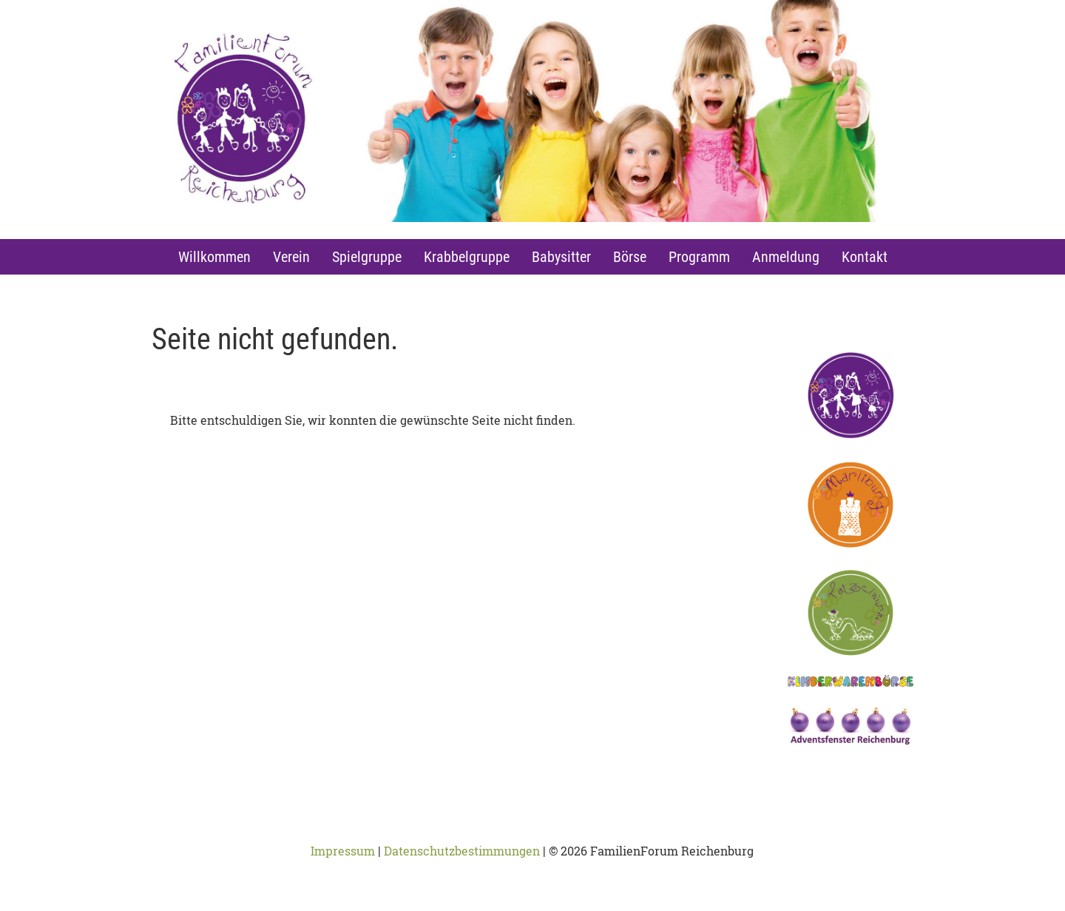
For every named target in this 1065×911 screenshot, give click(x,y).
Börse (629, 257)
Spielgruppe (367, 257)
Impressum (343, 850)
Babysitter (561, 257)
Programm (699, 257)
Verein (291, 257)
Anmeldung (785, 257)
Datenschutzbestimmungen (462, 850)
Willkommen (214, 257)
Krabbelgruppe (467, 257)
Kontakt (865, 257)
